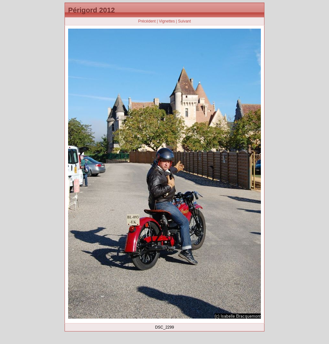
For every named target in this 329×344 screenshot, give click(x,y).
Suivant (184, 21)
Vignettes (167, 21)
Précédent (147, 21)
